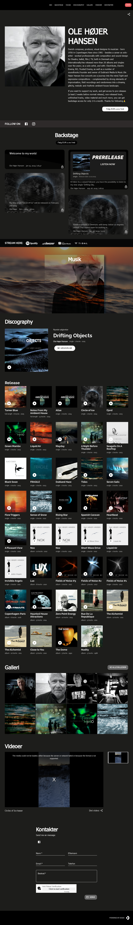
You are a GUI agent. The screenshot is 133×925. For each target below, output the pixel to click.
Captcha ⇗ (70, 892)
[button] (64, 348)
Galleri (12, 667)
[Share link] (129, 14)
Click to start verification (59, 889)
